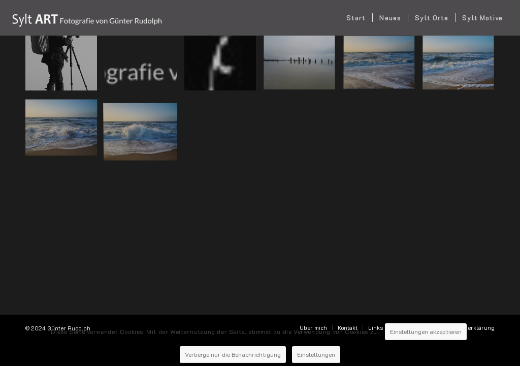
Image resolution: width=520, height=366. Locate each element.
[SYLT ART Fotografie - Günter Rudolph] (86, 18)
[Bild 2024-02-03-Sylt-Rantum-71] (382, 66)
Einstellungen (324, 347)
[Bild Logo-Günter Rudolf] (144, 66)
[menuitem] (356, 18)
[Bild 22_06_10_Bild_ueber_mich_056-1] (65, 66)
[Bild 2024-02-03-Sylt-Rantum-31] (65, 130)
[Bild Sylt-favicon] (224, 66)
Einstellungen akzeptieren (427, 326)
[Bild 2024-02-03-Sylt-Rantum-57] (462, 66)
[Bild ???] (303, 66)
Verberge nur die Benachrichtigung (231, 347)
